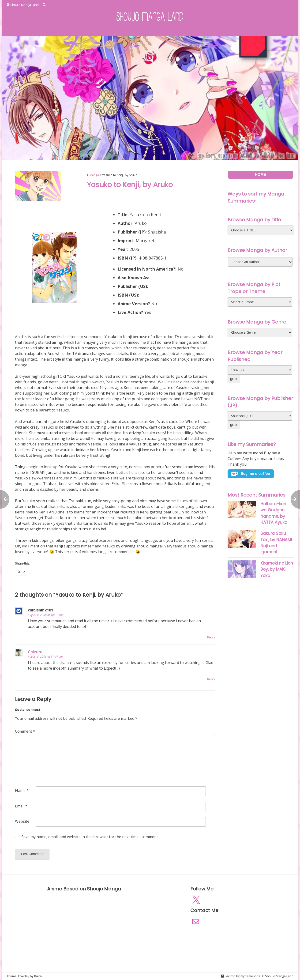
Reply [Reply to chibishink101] (211, 637)
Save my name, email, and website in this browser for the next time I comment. (90, 836)
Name (22, 790)
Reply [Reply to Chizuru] (211, 679)
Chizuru (35, 651)
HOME (16, 30)
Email (21, 806)
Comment (25, 731)
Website (22, 821)
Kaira (38, 976)
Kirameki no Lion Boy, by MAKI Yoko (276, 569)
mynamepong (250, 976)
